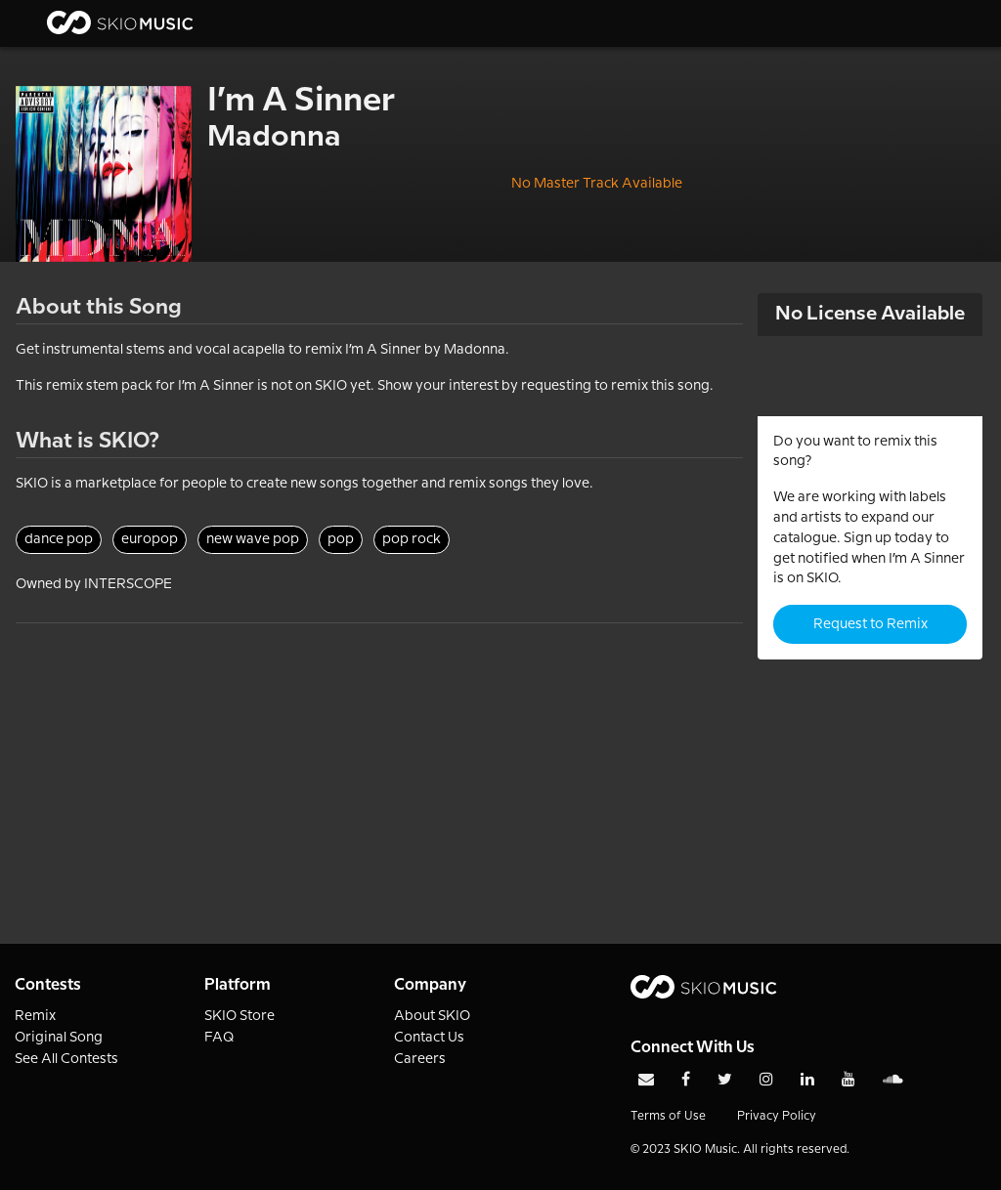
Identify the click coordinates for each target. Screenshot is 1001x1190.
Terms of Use (668, 1116)
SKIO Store (239, 1016)
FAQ (219, 1037)
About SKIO (432, 1016)
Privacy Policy (776, 1116)
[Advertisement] (379, 760)
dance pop (58, 539)
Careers (420, 1059)
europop (149, 539)
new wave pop (252, 539)
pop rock (411, 539)
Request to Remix (870, 624)
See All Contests (66, 1059)
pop (340, 539)
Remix (35, 1016)
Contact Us (429, 1037)
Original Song (59, 1037)
